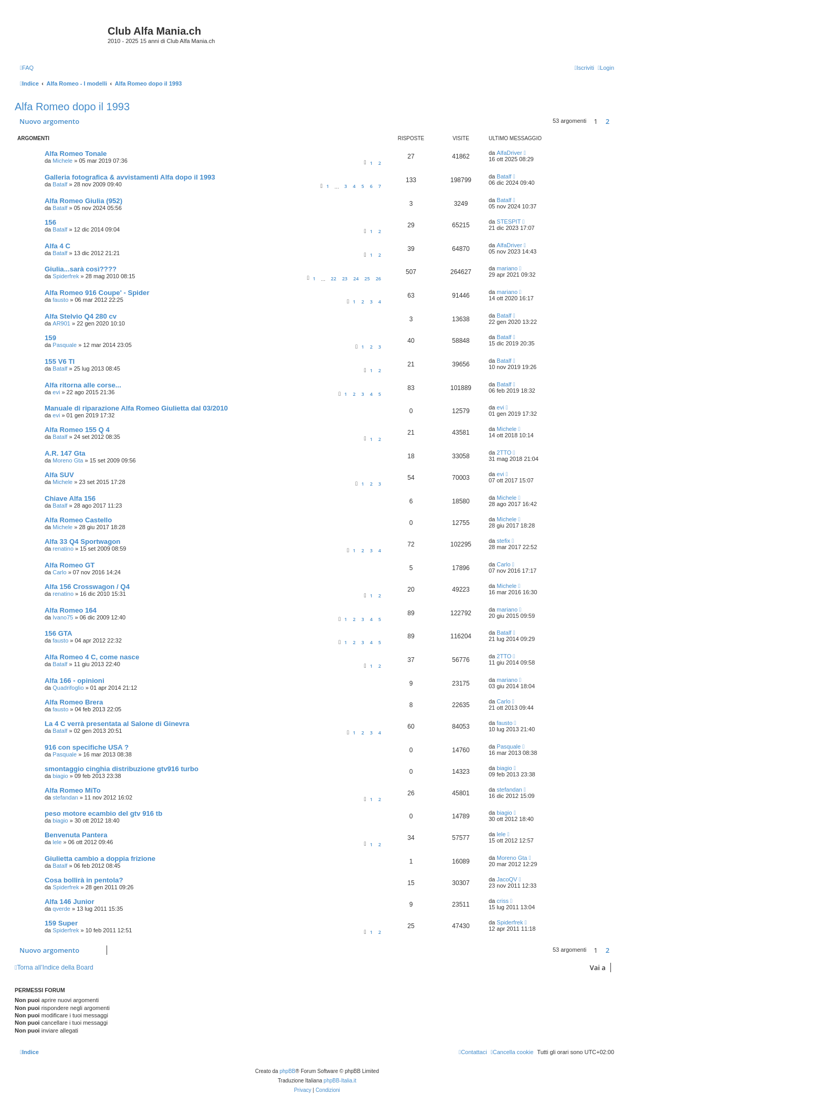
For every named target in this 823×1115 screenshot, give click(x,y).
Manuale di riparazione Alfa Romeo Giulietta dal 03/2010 (136, 408)
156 (50, 222)
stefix (503, 541)
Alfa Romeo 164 (71, 610)
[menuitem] (27, 67)
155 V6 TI (60, 361)
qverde (61, 909)
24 (355, 278)
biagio (60, 776)
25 (367, 278)
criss (503, 901)
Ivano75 (62, 617)
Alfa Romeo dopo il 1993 (72, 106)
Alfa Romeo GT (69, 565)
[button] (616, 121)
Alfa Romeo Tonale (76, 153)
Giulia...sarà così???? (81, 269)
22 (333, 278)
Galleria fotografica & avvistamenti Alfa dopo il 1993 (130, 177)
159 (50, 338)
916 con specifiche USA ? (87, 747)
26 (378, 278)
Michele (62, 160)
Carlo (59, 572)
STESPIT (509, 221)
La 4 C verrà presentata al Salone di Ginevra (117, 724)
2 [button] (607, 121)
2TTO (504, 452)
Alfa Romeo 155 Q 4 (77, 430)
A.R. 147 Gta (65, 453)
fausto (60, 300)
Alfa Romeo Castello (78, 520)
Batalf (59, 184)
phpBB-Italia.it (340, 1081)
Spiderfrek (65, 276)
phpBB (288, 1071)
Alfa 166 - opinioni (74, 681)
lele (56, 842)
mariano (507, 268)
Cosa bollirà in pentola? (84, 880)
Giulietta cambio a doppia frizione (100, 858)
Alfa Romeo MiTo (73, 790)
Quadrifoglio (67, 688)
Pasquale (64, 345)
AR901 (61, 323)
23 (344, 278)
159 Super (61, 923)
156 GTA (58, 633)
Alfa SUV (59, 475)
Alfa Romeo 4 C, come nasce (92, 657)
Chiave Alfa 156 (70, 498)
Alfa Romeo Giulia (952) (83, 201)
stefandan (65, 797)
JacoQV (507, 879)
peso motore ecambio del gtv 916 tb (103, 813)
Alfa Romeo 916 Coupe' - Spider (97, 293)
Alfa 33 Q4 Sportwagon (82, 541)
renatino (62, 548)
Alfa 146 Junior (69, 902)
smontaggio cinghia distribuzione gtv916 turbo (121, 769)
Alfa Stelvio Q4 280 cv (81, 316)
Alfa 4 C (57, 246)
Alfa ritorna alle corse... (83, 385)
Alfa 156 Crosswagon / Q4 (87, 587)
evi (56, 392)
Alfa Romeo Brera (74, 702)
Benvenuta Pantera (76, 835)
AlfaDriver (509, 153)
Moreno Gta (67, 460)
